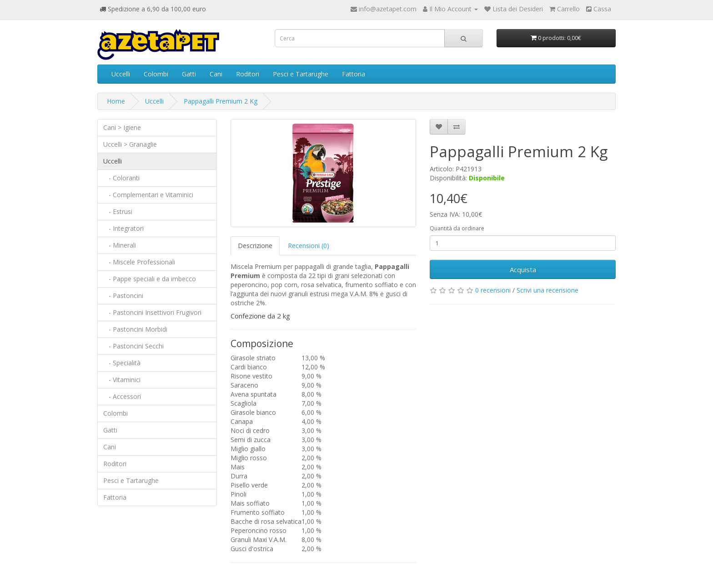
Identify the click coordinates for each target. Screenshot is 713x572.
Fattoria (353, 74)
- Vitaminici (122, 379)
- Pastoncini (123, 295)
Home (116, 101)
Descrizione (255, 245)
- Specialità (122, 362)
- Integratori (123, 228)
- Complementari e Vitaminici (148, 194)
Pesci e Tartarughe (300, 74)
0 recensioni (493, 290)
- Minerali (119, 245)
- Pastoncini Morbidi (135, 329)
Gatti (189, 74)
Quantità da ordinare (457, 228)
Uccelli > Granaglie (130, 144)
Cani (216, 74)
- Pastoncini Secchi (133, 346)
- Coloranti (121, 178)
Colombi (156, 74)
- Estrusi (117, 211)
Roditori (247, 74)
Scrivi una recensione (547, 290)
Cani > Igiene (122, 127)
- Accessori (122, 396)
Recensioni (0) (308, 245)
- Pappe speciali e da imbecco (149, 278)
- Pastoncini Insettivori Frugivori (152, 312)
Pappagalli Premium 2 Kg (220, 101)
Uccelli (120, 74)
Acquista (523, 269)
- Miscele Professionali (139, 262)
